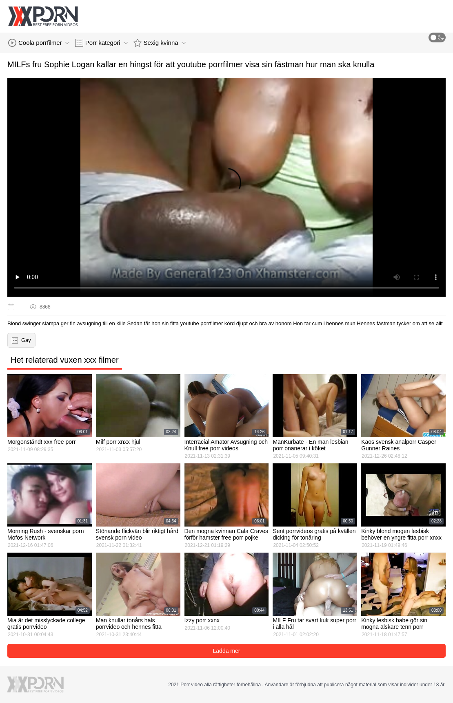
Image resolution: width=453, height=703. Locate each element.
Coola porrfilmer (38, 43)
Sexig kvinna (159, 43)
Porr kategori (101, 43)
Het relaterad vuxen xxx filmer (65, 359)
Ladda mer (226, 651)
